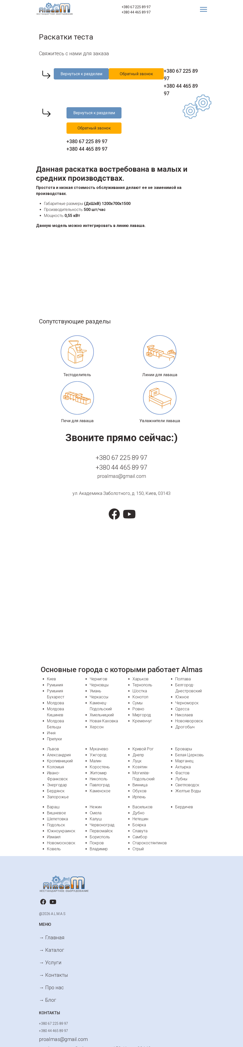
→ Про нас (51, 988)
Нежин (96, 807)
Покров (97, 843)
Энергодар (57, 785)
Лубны (181, 779)
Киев (51, 679)
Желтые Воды (188, 791)
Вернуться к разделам (81, 73)
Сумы (137, 703)
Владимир (99, 849)
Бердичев (184, 807)
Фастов (182, 773)
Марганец (184, 761)
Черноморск (186, 703)
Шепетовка (57, 819)
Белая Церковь (189, 755)
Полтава (183, 679)
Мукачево (99, 749)
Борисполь (100, 837)
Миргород (141, 715)
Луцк (137, 761)
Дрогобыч (184, 727)
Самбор (139, 837)
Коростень (100, 767)
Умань (95, 691)
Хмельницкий (102, 715)
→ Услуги (50, 963)
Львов (53, 749)
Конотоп (140, 697)
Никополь (99, 779)
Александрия (59, 755)
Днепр (138, 755)
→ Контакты (53, 975)
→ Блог (47, 1000)
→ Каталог (51, 950)
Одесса (182, 709)
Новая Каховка (104, 721)
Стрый (138, 849)
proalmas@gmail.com (121, 476)
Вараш (53, 807)
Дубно (138, 813)
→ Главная (51, 938)
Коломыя (55, 767)
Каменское (100, 791)
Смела (96, 813)
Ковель (54, 849)
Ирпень (139, 797)
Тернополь (142, 685)
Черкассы (99, 697)
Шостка (139, 691)
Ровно (138, 709)
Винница (140, 785)
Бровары (183, 749)
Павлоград (100, 785)
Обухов (139, 791)
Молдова (55, 703)
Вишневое (56, 813)
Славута (140, 831)
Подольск (56, 825)
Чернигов (98, 679)
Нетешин (140, 819)
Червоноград (102, 825)
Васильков (142, 807)
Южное (182, 697)
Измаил (53, 837)
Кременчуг (142, 721)
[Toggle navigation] (201, 9)
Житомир (98, 773)
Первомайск (101, 831)
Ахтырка (183, 767)
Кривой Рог (143, 749)
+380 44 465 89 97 (136, 12)
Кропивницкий (60, 761)
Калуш (96, 819)
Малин (95, 761)
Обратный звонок (136, 73)
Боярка (139, 825)
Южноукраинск (61, 831)
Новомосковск (61, 843)
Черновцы (99, 685)
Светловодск (187, 785)
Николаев (184, 715)
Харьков (140, 679)
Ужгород (98, 755)
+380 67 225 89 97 (136, 7)
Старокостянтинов (149, 843)
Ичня (51, 733)
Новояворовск (189, 721)
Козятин (139, 767)
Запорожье (58, 797)
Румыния (55, 685)
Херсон (97, 727)
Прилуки (54, 739)
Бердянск (55, 791)
